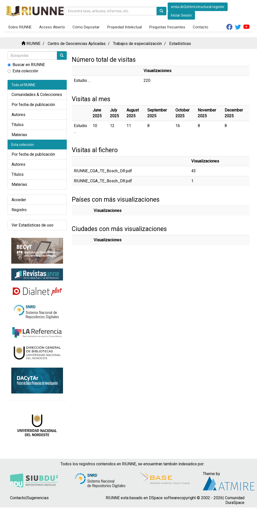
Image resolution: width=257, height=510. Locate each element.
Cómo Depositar (86, 27)
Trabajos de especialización (137, 43)
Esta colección (23, 71)
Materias (19, 134)
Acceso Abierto (52, 27)
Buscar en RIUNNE (26, 64)
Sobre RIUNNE (20, 27)
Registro (19, 209)
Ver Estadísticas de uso (32, 225)
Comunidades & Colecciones (37, 94)
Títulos (18, 124)
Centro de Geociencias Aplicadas (77, 43)
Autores (18, 114)
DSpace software (164, 497)
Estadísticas (180, 43)
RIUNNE (33, 43)
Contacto (200, 27)
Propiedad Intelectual (124, 27)
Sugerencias (38, 497)
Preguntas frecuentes (167, 27)
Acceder (19, 199)
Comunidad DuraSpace (234, 500)
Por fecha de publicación (33, 104)
